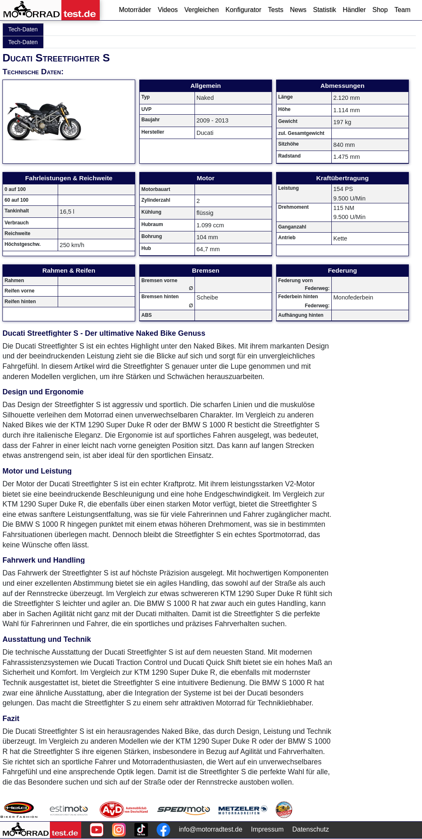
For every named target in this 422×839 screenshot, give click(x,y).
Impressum (267, 829)
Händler (354, 9)
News (298, 9)
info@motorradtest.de (210, 829)
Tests (275, 9)
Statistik (324, 9)
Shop (380, 9)
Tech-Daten (23, 29)
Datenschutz (310, 829)
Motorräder (135, 9)
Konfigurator (243, 9)
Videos (168, 9)
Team (402, 9)
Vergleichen (201, 9)
